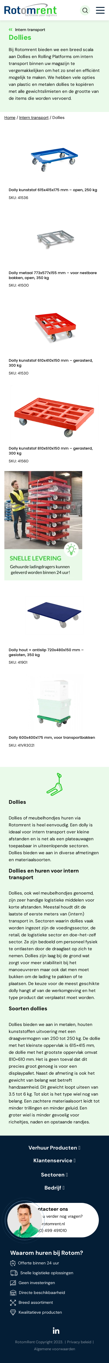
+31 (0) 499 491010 (49, 1230)
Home (9, 117)
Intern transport (34, 117)
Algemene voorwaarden (54, 1348)
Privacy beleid (79, 1342)
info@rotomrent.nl (48, 1223)
